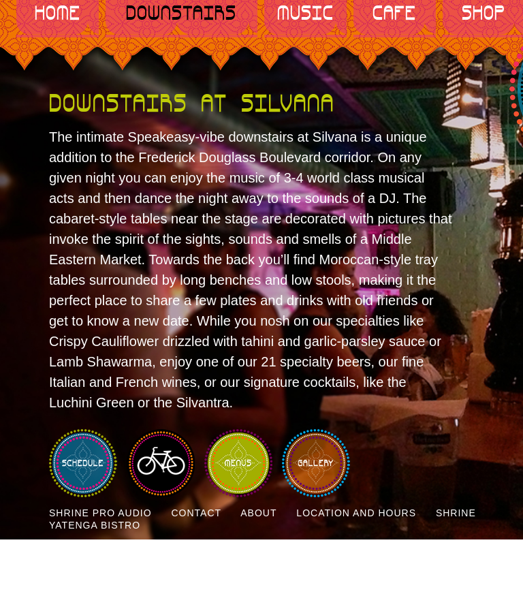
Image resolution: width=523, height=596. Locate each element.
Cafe (394, 14)
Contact (196, 512)
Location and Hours (356, 512)
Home (57, 14)
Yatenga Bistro (94, 525)
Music (305, 14)
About (258, 512)
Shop (483, 14)
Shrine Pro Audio (100, 512)
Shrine (456, 512)
